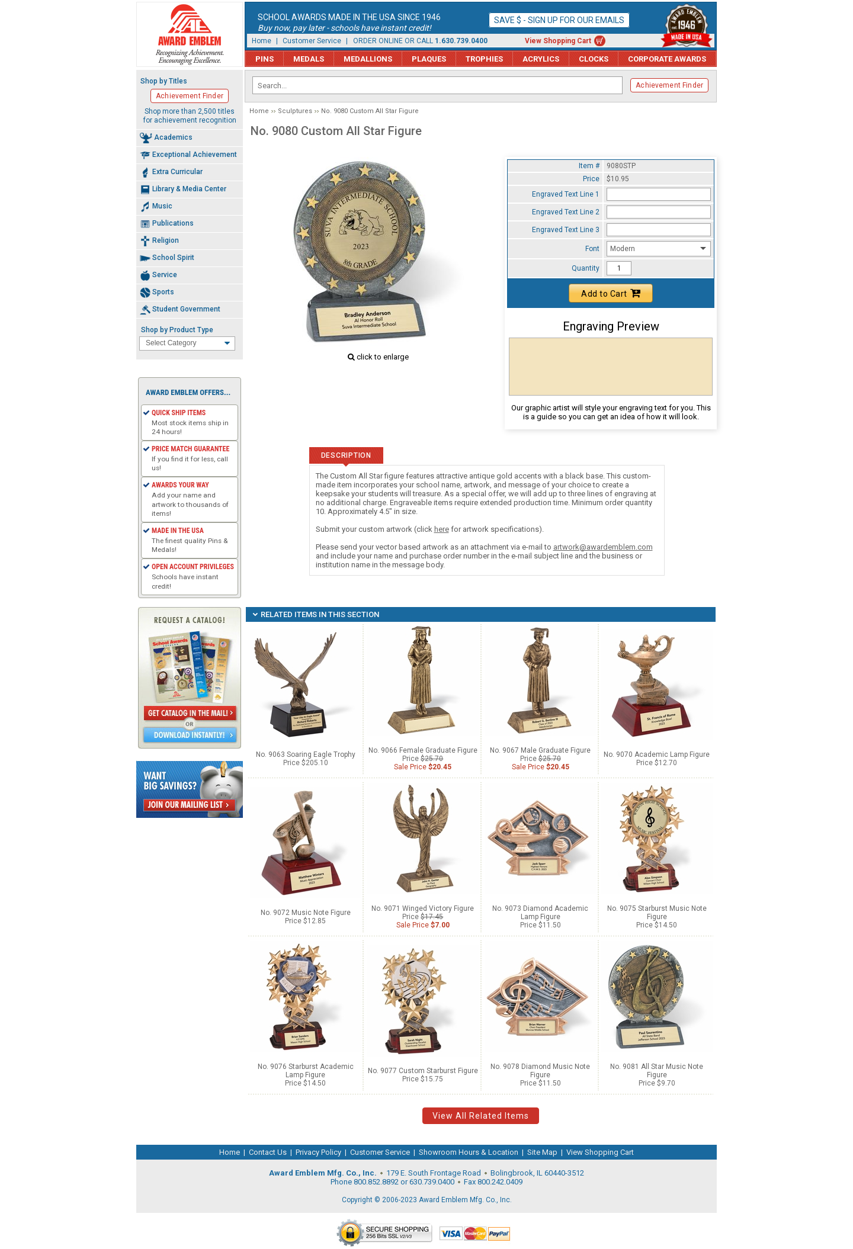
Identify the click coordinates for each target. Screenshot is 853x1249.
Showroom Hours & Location (468, 1152)
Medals (308, 58)
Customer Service (312, 41)
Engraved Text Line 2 (565, 212)
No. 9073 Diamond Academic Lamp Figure (540, 912)
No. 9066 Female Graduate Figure (422, 750)
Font (592, 249)
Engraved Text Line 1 (565, 194)
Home (261, 41)
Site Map (542, 1152)
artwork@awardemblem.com (603, 546)
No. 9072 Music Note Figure (306, 912)
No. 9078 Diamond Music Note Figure (540, 1070)
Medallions (368, 58)
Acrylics (540, 58)
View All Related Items (480, 1115)
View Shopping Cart (558, 41)
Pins (264, 58)
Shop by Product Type (177, 330)
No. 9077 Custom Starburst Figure (423, 1071)
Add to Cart (610, 293)
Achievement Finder (669, 85)
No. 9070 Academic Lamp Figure (657, 754)
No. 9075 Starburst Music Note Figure (657, 912)
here (441, 529)
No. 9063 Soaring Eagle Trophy (305, 754)
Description (346, 455)
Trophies (484, 58)
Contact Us (268, 1152)
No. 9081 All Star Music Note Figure (656, 1070)
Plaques (429, 58)
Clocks (593, 58)
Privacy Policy (318, 1152)
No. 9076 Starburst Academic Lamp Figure (306, 1070)
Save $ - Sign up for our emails (559, 20)
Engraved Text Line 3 (565, 230)
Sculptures (295, 111)
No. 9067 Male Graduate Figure (540, 750)
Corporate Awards (667, 58)
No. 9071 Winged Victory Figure (422, 908)
